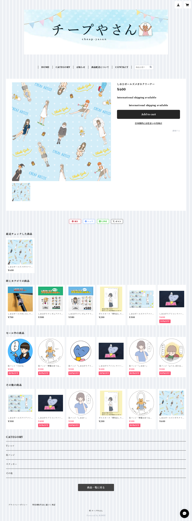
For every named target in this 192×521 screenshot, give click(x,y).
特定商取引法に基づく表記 (44, 505)
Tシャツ (10, 446)
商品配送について (100, 67)
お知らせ (80, 67)
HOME (45, 67)
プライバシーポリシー (18, 505)
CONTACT (121, 67)
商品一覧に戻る (96, 487)
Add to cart (148, 114)
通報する (176, 131)
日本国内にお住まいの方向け (148, 123)
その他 (9, 473)
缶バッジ (10, 455)
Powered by (96, 515)
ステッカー (11, 464)
